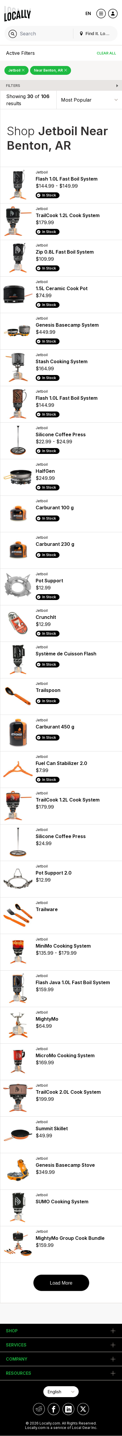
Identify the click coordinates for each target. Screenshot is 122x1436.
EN (88, 13)
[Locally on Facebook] (54, 1409)
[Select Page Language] (61, 1391)
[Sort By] (89, 99)
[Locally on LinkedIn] (68, 1409)
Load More (61, 1282)
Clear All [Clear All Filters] (106, 53)
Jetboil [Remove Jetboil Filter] (16, 70)
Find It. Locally (96, 33)
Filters (13, 85)
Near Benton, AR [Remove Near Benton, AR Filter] (50, 70)
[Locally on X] (83, 1409)
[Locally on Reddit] (39, 1409)
